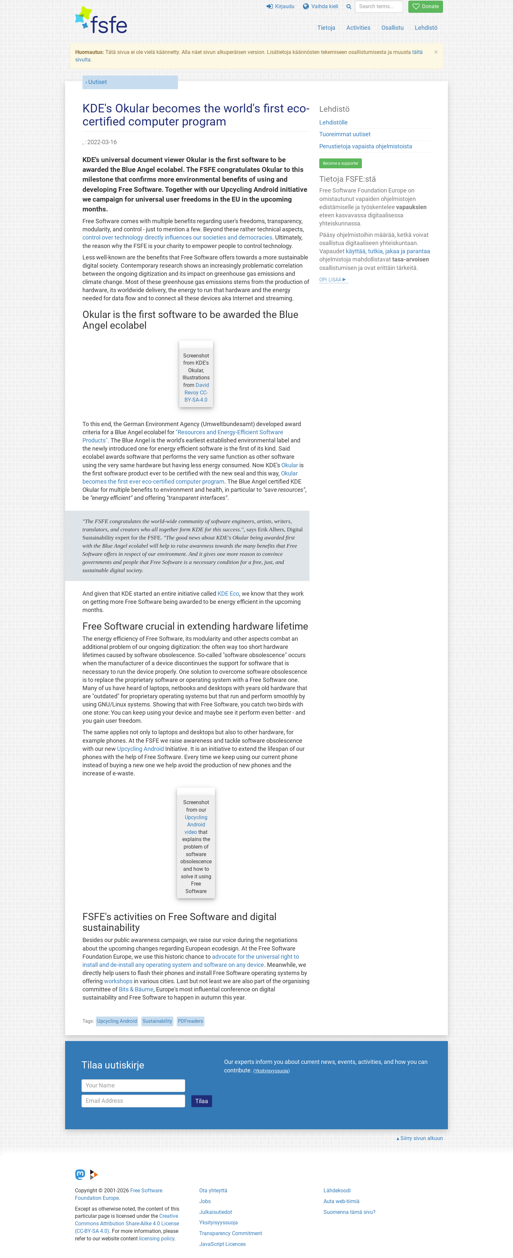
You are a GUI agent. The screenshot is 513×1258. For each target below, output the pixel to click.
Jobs (205, 1201)
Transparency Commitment (230, 1233)
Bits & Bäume (136, 989)
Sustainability (157, 1021)
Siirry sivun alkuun (421, 1138)
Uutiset (97, 82)
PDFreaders (190, 1021)
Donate (426, 6)
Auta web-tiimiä (342, 1201)
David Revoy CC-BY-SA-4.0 (197, 392)
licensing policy (156, 1238)
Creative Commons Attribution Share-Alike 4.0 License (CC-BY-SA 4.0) (127, 1223)
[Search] (349, 6)
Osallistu (392, 27)
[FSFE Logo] (101, 20)
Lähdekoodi (337, 1190)
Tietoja (326, 27)
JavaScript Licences (222, 1244)
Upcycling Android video (196, 824)
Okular (289, 465)
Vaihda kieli (320, 6)
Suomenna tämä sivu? (350, 1212)
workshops (118, 981)
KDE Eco (228, 593)
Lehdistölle (333, 122)
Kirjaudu (280, 6)
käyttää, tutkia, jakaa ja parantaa (388, 251)
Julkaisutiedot (215, 1212)
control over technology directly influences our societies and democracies (177, 237)
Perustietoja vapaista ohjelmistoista (365, 146)
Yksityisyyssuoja (218, 1222)
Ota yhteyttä (213, 1190)
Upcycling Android (140, 749)
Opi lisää (330, 279)
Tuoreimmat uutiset (345, 134)
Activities (358, 27)
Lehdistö (426, 27)
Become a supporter (340, 163)
